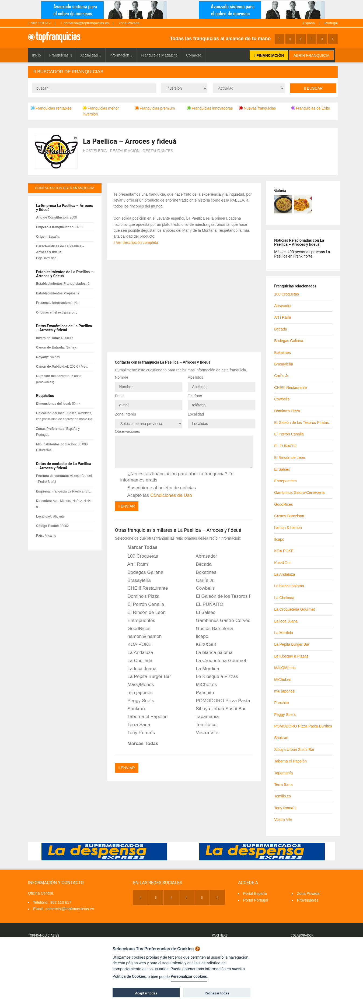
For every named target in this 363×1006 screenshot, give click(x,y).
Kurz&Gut (202, 645)
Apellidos (195, 377)
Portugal (331, 23)
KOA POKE (135, 645)
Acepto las (156, 495)
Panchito (201, 693)
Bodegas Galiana (141, 572)
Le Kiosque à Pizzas (213, 677)
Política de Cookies (129, 976)
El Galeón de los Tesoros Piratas (219, 596)
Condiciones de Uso (171, 495)
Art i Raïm (134, 564)
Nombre (121, 377)
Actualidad (90, 55)
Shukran (132, 709)
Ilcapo (198, 636)
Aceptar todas (146, 993)
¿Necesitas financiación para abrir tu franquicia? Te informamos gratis (176, 477)
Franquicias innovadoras (210, 108)
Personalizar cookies (189, 976)
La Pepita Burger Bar (145, 677)
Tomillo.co (203, 725)
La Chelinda (136, 661)
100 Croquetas (139, 556)
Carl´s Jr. (201, 580)
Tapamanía (204, 717)
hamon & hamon (141, 636)
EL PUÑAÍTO (206, 604)
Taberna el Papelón (144, 717)
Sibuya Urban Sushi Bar (217, 709)
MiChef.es (203, 685)
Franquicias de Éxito (310, 108)
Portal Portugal (255, 900)
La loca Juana (138, 669)
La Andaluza (136, 653)
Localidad (196, 414)
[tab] (183, 72)
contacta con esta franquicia (65, 188)
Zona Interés (125, 414)
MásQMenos (137, 685)
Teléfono (195, 396)
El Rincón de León (143, 612)
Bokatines (202, 572)
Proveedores (307, 900)
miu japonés (136, 693)
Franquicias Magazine (159, 55)
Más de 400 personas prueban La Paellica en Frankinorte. (302, 254)
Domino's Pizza (140, 596)
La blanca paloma (211, 653)
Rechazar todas (217, 993)
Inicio (36, 55)
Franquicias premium (155, 108)
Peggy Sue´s (137, 701)
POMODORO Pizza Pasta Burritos (219, 701)
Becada (200, 564)
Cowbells (202, 588)
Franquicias (60, 55)
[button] (183, 72)
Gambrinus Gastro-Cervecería (219, 621)
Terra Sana (135, 725)
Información (121, 55)
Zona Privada (128, 23)
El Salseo (202, 612)
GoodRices (135, 629)
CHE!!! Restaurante (144, 588)
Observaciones (127, 431)
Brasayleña (135, 580)
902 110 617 (39, 23)
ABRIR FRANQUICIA (311, 55)
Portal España (255, 893)
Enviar (126, 506)
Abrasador (203, 556)
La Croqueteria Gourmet (217, 661)
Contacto (193, 55)
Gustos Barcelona (211, 629)
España (309, 23)
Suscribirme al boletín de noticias (158, 488)
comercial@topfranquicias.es (85, 23)
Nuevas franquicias (257, 108)
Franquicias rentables (51, 108)
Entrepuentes (137, 621)
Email (119, 396)
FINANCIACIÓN (269, 55)
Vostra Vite (203, 733)
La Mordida (204, 669)
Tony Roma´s (137, 733)
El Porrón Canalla (142, 604)
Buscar (313, 88)
